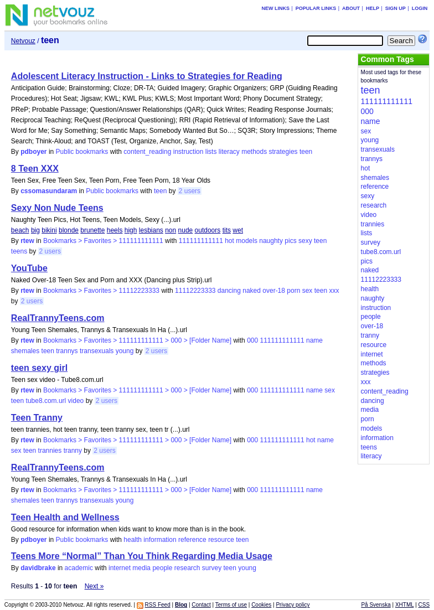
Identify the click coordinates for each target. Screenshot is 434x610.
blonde (69, 230)
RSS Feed (157, 605)
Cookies (261, 605)
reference (192, 540)
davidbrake (37, 568)
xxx (334, 290)
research (187, 568)
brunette (92, 230)
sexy (305, 241)
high (131, 230)
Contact (201, 605)
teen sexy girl (39, 368)
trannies (50, 450)
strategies (283, 152)
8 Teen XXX (35, 168)
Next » (94, 586)
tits (227, 230)
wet (237, 230)
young (125, 351)
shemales (25, 351)
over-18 (273, 290)
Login (420, 8)
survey (211, 568)
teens (19, 251)
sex (307, 290)
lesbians (151, 230)
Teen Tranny (37, 417)
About (351, 8)
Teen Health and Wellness (65, 517)
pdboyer (33, 152)
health (132, 540)
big (35, 230)
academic (79, 568)
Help (372, 8)
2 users (189, 191)
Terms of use (231, 605)
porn (293, 290)
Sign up (395, 8)
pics (290, 241)
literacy (229, 152)
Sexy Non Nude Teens (57, 208)
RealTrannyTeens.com (58, 318)
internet (119, 568)
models (246, 241)
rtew (27, 241)
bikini (49, 230)
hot (229, 241)
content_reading (147, 152)
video (76, 401)
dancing (229, 290)
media (141, 568)
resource (221, 540)
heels (115, 230)
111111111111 (201, 241)
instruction (188, 152)
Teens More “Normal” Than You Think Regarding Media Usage (141, 556)
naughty (271, 241)
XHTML (404, 605)
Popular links (316, 8)
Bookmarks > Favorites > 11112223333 (101, 290)
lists (211, 152)
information (159, 540)
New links (275, 8)
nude (185, 230)
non (170, 230)
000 (252, 340)
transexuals (96, 351)
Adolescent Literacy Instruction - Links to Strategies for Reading (146, 76)
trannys (67, 351)
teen (305, 152)
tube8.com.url (46, 401)
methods (254, 152)
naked (251, 290)
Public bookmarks (82, 152)
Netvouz (23, 41)
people (162, 568)
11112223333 (195, 290)
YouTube (29, 268)
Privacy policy (292, 605)
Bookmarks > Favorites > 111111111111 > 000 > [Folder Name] (137, 340)
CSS (424, 605)
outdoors (208, 230)
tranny (73, 450)
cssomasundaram (48, 191)
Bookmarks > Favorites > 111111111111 (103, 241)
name (314, 340)
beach (20, 230)
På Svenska (375, 605)
